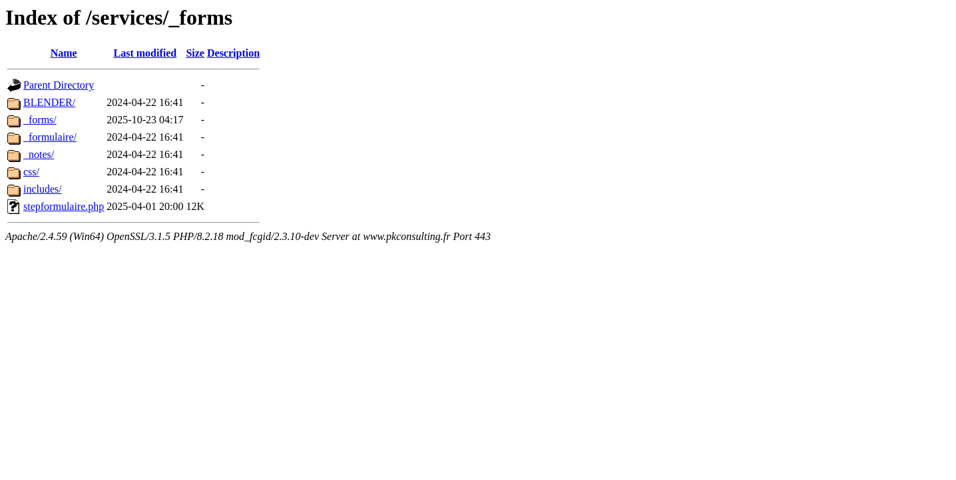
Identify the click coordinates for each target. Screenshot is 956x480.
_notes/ (38, 154)
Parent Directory (58, 85)
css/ (31, 171)
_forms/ (40, 119)
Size (195, 53)
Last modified (145, 53)
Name (64, 53)
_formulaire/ (50, 137)
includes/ (42, 189)
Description (233, 53)
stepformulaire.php (63, 206)
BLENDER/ (49, 102)
